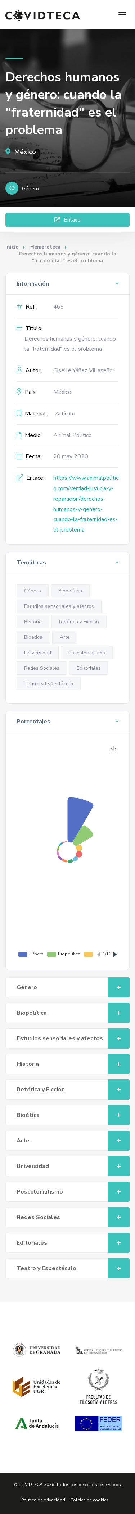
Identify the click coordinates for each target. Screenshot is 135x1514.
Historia (33, 621)
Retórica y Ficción (79, 621)
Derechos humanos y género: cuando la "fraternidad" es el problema (70, 344)
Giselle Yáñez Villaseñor (83, 370)
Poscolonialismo (86, 652)
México (20, 151)
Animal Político (72, 435)
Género (32, 590)
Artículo (65, 414)
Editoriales (89, 668)
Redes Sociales (41, 668)
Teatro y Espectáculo (48, 683)
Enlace (67, 220)
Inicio (12, 247)
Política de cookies (90, 1500)
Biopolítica (70, 590)
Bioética (33, 637)
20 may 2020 (70, 456)
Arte (65, 637)
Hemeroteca (45, 247)
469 (58, 307)
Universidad (37, 652)
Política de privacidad (43, 1500)
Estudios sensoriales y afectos (59, 606)
